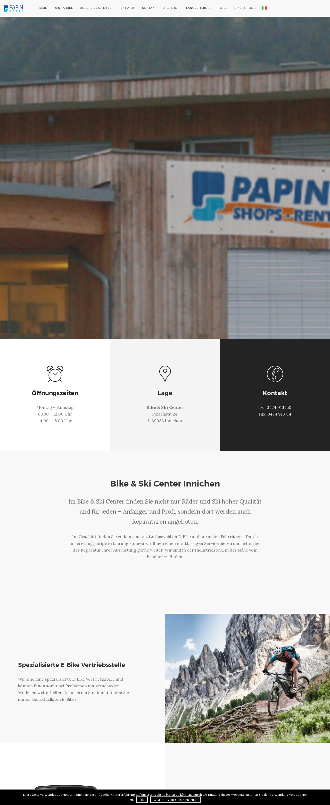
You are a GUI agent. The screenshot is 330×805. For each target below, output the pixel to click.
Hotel (223, 8)
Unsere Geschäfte (96, 8)
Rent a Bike (63, 8)
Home (42, 8)
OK (141, 800)
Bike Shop (171, 8)
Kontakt (149, 8)
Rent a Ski (126, 8)
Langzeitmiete (198, 8)
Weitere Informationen (175, 800)
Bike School (244, 8)
